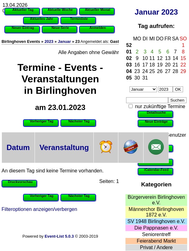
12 (160, 58)
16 (137, 64)
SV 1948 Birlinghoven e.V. (156, 221)
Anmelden (97, 28)
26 (160, 71)
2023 (169, 12)
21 (175, 64)
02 (129, 58)
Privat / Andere (156, 247)
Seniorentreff (156, 234)
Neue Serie (60, 28)
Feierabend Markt (156, 241)
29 (183, 71)
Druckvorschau (20, 182)
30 (137, 77)
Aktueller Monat (98, 9)
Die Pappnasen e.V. (156, 227)
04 (129, 71)
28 (175, 71)
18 (152, 64)
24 (145, 71)
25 (152, 71)
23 (137, 71)
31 (145, 77)
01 (129, 51)
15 (183, 58)
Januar (147, 12)
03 (129, 64)
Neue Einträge (156, 121)
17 (145, 64)
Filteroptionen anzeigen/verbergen (39, 209)
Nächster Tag (78, 121)
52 (129, 45)
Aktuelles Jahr (41, 19)
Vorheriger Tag (42, 121)
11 (152, 58)
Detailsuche (156, 112)
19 (160, 64)
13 (168, 58)
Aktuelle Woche (60, 9)
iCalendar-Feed (156, 169)
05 (129, 77)
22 (183, 64)
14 (175, 58)
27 (168, 71)
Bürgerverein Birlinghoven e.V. (156, 199)
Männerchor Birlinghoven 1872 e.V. (156, 212)
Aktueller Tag (22, 9)
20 (168, 64)
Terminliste (79, 19)
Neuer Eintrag (23, 28)
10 (145, 58)
